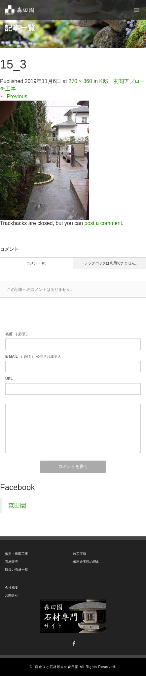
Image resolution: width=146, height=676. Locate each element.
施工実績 (79, 554)
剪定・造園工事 (16, 554)
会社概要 (11, 587)
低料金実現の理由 (86, 561)
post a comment (103, 223)
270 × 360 (80, 81)
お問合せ (11, 595)
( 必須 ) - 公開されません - (34, 356)
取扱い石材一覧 (16, 569)
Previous (13, 96)
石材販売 (11, 561)
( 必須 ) (16, 334)
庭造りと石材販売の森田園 (57, 667)
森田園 (17, 505)
